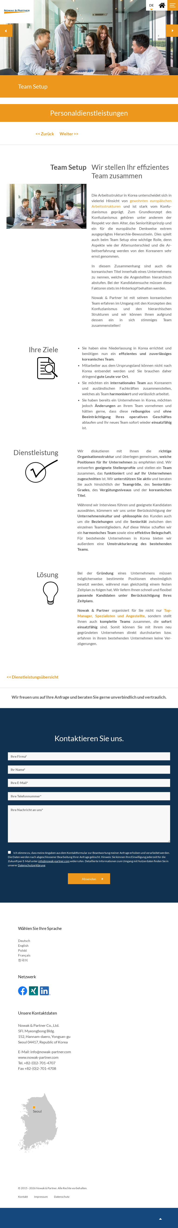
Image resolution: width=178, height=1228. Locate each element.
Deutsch (24, 941)
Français (24, 955)
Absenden (89, 879)
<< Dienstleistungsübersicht (32, 676)
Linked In (45, 990)
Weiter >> (69, 133)
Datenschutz (62, 1196)
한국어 (23, 960)
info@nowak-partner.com (54, 861)
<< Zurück (44, 133)
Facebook (22, 990)
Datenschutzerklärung (31, 865)
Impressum (41, 1196)
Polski (22, 950)
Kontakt (23, 1196)
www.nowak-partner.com (38, 1057)
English (23, 945)
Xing (33, 990)
